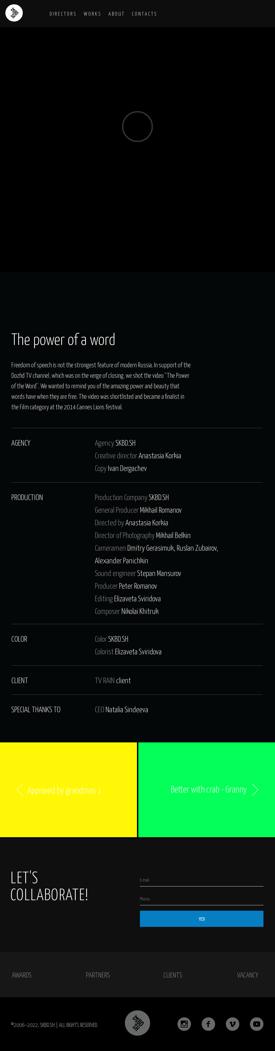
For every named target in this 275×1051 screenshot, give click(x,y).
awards (21, 974)
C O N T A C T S (144, 13)
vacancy (247, 974)
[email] (201, 879)
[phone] (201, 898)
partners (98, 974)
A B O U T (116, 13)
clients (173, 974)
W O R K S (92, 13)
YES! (202, 918)
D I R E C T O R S (63, 13)
